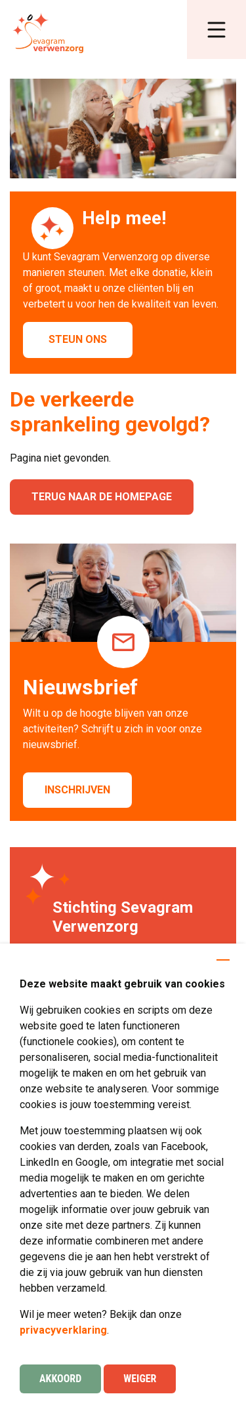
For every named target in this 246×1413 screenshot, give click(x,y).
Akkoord (60, 1378)
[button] (216, 29)
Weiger (139, 1378)
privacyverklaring (63, 1330)
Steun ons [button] (78, 339)
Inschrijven (77, 790)
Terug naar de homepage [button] (101, 496)
